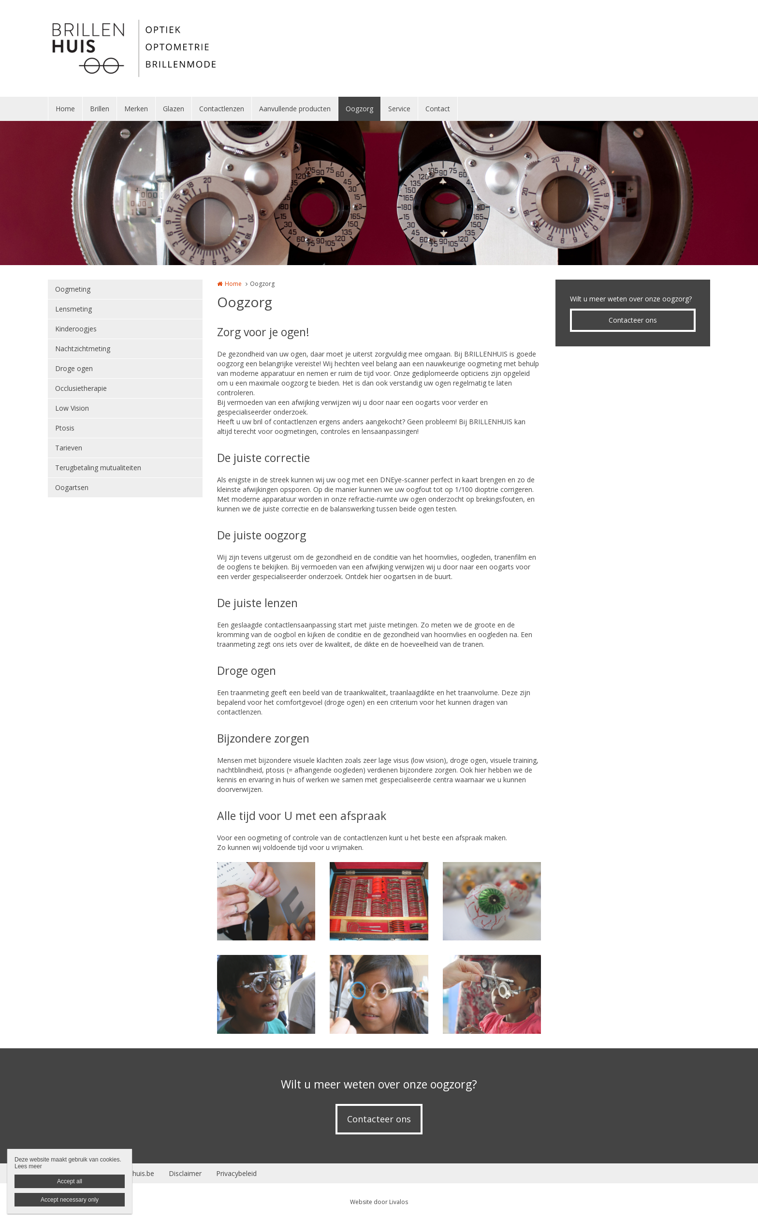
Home (65, 108)
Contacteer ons (633, 320)
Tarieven (68, 447)
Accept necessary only (70, 1199)
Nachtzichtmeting (82, 348)
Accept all (69, 1181)
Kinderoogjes (76, 328)
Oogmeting (72, 289)
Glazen (173, 108)
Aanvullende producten (295, 108)
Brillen (99, 108)
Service (399, 108)
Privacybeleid (236, 1173)
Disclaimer (185, 1173)
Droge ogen (74, 368)
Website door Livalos (379, 1202)
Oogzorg (359, 108)
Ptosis (64, 427)
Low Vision (72, 408)
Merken (136, 108)
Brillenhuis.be (133, 1173)
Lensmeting (73, 308)
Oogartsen (71, 487)
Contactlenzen (221, 108)
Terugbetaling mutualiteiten (98, 467)
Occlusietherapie (81, 388)
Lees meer (28, 1166)
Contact (437, 108)
